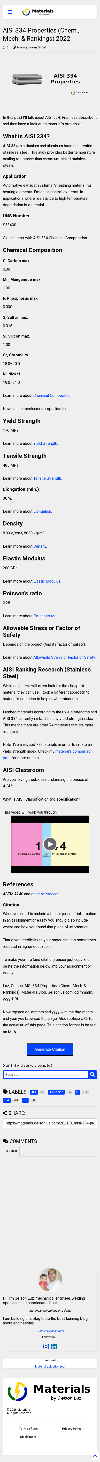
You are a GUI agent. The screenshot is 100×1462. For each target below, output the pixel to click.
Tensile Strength (47, 478)
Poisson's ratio (46, 616)
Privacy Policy (71, 1428)
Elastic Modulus (47, 581)
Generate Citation (50, 1049)
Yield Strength (45, 443)
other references (45, 894)
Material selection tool (50, 1366)
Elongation (42, 511)
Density (39, 546)
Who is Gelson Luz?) (50, 1331)
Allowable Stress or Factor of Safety (63, 657)
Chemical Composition (52, 395)
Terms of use (28, 1428)
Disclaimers (28, 1437)
